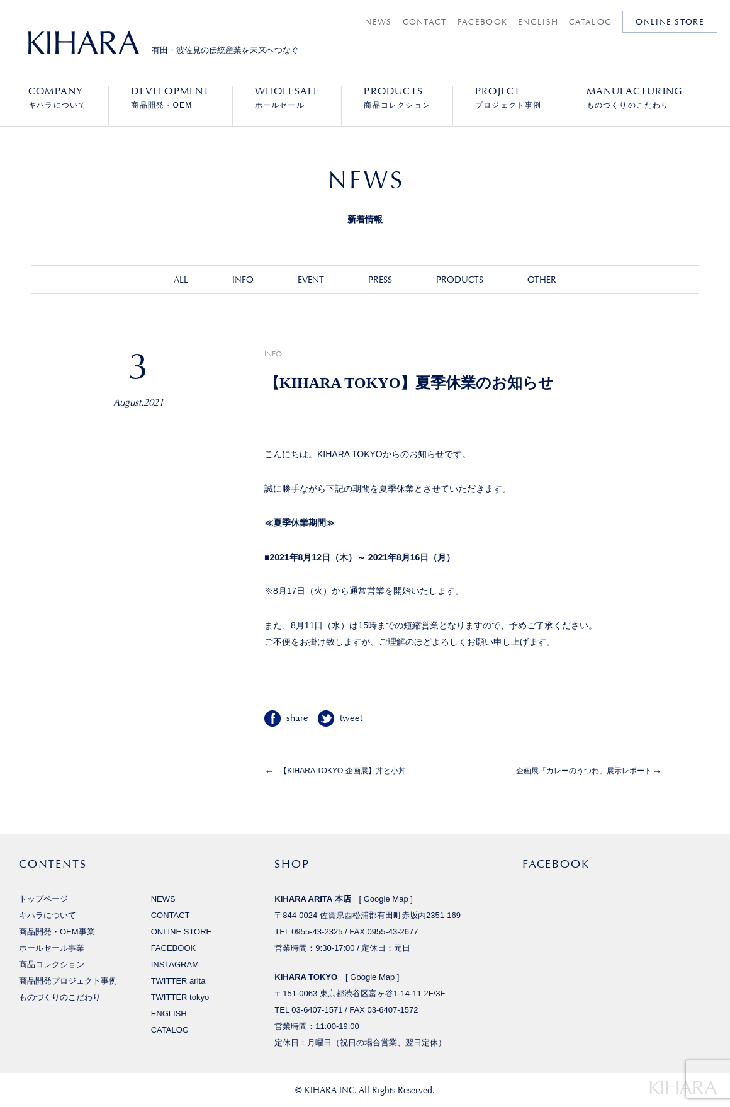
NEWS (378, 21)
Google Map (386, 899)
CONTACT (425, 21)
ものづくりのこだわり (635, 97)
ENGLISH (538, 21)
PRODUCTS (459, 279)
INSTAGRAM (175, 964)
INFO (243, 279)
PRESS (380, 279)
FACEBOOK (482, 21)
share (297, 718)
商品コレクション (397, 97)
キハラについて (57, 97)
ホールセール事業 (51, 948)
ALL (181, 279)
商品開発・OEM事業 (57, 931)
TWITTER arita (178, 980)
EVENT (311, 279)
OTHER (541, 279)
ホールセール (287, 97)
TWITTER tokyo (180, 997)
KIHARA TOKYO (305, 977)
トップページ (43, 899)
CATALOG (590, 21)
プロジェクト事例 (508, 97)
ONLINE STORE (670, 21)
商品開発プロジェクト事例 (68, 980)
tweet (351, 718)
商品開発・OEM (170, 97)
